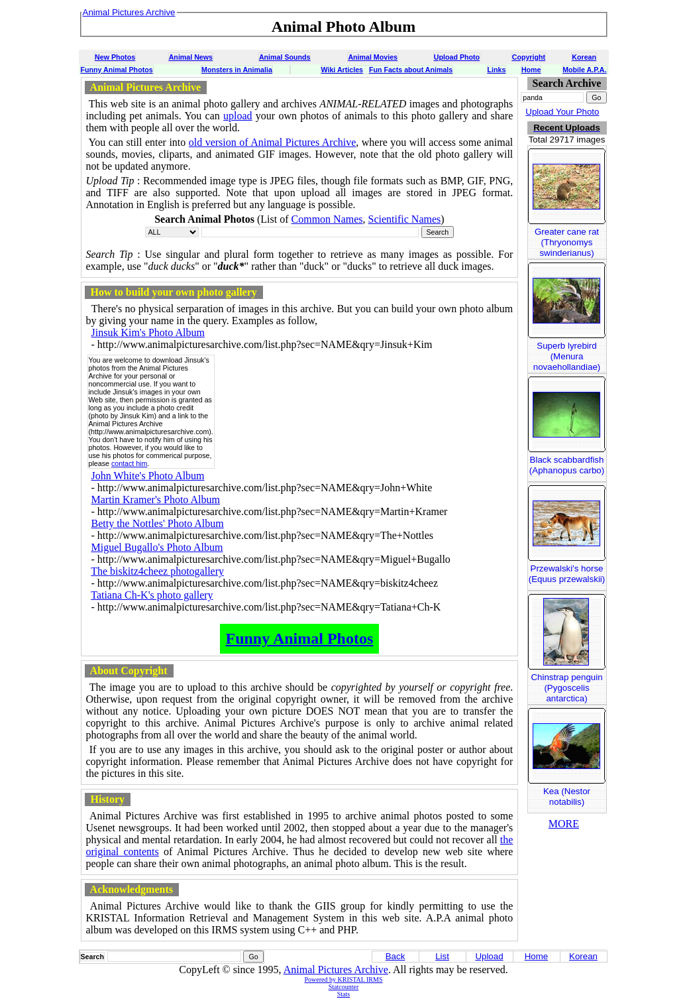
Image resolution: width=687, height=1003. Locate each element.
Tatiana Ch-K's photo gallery (152, 595)
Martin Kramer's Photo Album (155, 499)
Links (497, 70)
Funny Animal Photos (117, 70)
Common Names (327, 219)
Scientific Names (404, 219)
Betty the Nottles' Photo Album (157, 523)
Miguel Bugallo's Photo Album (157, 547)
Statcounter (344, 986)
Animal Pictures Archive (336, 969)
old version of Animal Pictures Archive (272, 142)
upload (237, 115)
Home (531, 70)
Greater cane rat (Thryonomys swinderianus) (567, 242)
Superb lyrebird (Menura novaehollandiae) (567, 356)
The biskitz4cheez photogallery (157, 571)
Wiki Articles (342, 70)
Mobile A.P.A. (584, 70)
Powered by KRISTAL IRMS (344, 979)
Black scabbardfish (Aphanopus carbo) (566, 465)
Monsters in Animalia (236, 70)
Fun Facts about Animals (410, 70)
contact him (129, 463)
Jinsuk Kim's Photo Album (148, 332)
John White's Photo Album (148, 475)
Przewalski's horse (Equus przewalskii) (567, 573)
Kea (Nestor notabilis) (566, 796)
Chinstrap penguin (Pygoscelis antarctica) (566, 687)
